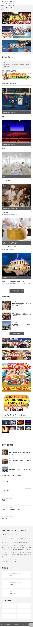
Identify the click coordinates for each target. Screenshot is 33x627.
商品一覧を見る (16, 291)
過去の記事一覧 (16, 333)
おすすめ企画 (6, 112)
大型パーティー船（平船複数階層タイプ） (13, 281)
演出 (15, 112)
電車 (3, 116)
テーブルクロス (6, 180)
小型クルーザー (6, 518)
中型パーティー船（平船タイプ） (11, 509)
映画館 (3, 148)
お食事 (12, 208)
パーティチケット (7, 491)
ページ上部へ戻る (31, 625)
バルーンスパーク (7, 481)
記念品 (6, 489)
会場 (12, 112)
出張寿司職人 (5, 212)
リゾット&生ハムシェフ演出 (9, 246)
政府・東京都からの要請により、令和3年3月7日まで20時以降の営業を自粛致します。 (16, 65)
